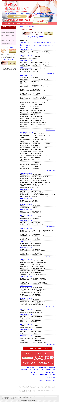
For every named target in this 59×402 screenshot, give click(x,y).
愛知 (27, 45)
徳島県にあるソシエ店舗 (26, 329)
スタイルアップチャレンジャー (9, 47)
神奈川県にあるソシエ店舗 (26, 132)
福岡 (27, 47)
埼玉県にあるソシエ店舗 (26, 173)
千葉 (45, 42)
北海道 (21, 42)
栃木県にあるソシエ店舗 (26, 209)
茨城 (48, 42)
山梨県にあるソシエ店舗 (26, 215)
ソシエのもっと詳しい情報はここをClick (37, 348)
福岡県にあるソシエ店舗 (26, 335)
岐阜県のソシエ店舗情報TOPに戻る (47, 380)
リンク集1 (12, 397)
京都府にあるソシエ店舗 (26, 276)
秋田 (25, 42)
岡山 (49, 45)
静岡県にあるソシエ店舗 (26, 247)
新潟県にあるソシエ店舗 (26, 220)
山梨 (21, 45)
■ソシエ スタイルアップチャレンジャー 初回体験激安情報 (41, 367)
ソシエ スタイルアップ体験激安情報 (7, 32)
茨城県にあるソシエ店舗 (26, 198)
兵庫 (43, 45)
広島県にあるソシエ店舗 (26, 314)
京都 (40, 45)
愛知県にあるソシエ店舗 (26, 228)
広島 (52, 45)
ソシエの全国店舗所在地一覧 (6, 43)
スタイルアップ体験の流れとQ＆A (7, 35)
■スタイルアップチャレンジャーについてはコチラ (43, 374)
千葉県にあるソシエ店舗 (26, 189)
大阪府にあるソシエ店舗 (26, 259)
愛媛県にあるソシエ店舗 (26, 324)
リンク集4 (23, 397)
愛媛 (21, 47)
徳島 (24, 47)
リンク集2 (16, 397)
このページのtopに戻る (50, 377)
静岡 (34, 45)
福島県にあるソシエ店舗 (26, 68)
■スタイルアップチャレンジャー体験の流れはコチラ (43, 372)
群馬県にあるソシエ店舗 (26, 204)
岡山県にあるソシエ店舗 (26, 309)
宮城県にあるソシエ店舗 (26, 60)
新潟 (24, 45)
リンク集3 (19, 397)
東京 (35, 42)
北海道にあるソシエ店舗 (26, 49)
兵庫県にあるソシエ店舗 (26, 286)
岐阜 (30, 45)
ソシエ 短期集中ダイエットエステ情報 (8, 398)
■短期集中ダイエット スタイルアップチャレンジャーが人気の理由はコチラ (37, 369)
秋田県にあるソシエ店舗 (26, 55)
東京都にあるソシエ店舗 (26, 75)
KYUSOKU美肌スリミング (9, 59)
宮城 (28, 42)
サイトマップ (31, 397)
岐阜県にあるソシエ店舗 (26, 242)
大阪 (37, 45)
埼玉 (42, 42)
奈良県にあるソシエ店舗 (26, 298)
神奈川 (38, 42)
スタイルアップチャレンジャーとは (7, 40)
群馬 (51, 42)
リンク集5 (26, 397)
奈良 (46, 45)
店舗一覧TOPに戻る (50, 73)
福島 (31, 42)
